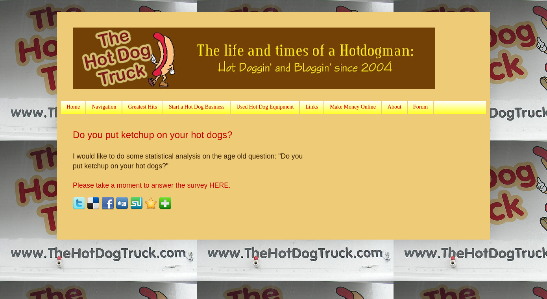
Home (73, 107)
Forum (420, 107)
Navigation (104, 107)
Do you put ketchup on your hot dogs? (153, 134)
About (394, 107)
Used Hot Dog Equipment (265, 107)
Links (311, 107)
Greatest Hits (142, 107)
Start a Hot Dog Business (197, 107)
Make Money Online (353, 107)
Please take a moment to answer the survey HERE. (152, 185)
